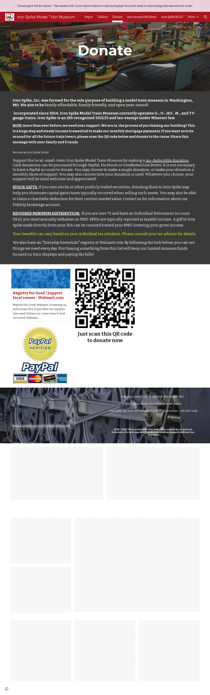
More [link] (191, 17)
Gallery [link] (103, 17)
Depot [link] (88, 17)
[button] (205, 17)
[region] (105, 6)
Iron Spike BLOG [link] (172, 17)
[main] (105, 50)
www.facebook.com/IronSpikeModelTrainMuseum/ (46, 425)
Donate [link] (117, 17)
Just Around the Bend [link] (141, 17)
